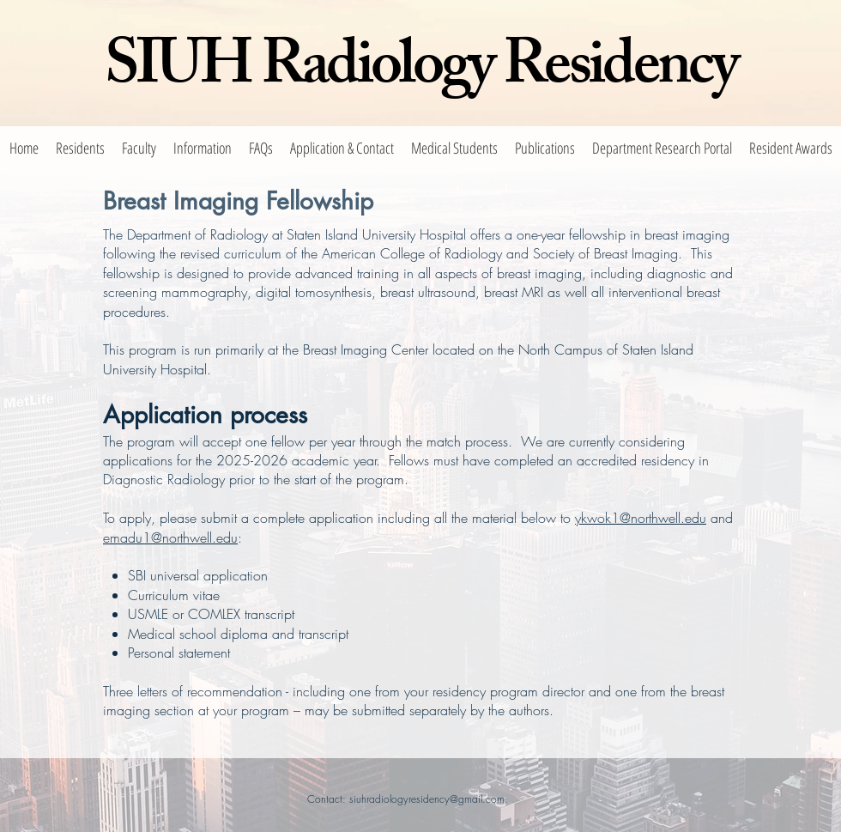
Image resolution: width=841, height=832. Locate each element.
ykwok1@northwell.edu (640, 517)
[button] (80, 147)
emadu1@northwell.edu (170, 537)
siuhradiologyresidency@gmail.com (427, 799)
